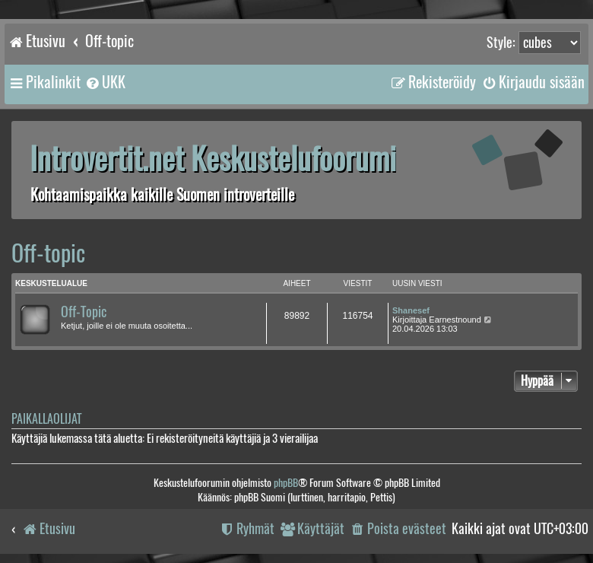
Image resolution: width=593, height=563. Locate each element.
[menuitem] (104, 82)
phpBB (286, 483)
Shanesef (411, 310)
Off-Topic (83, 312)
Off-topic (48, 253)
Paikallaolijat (46, 419)
